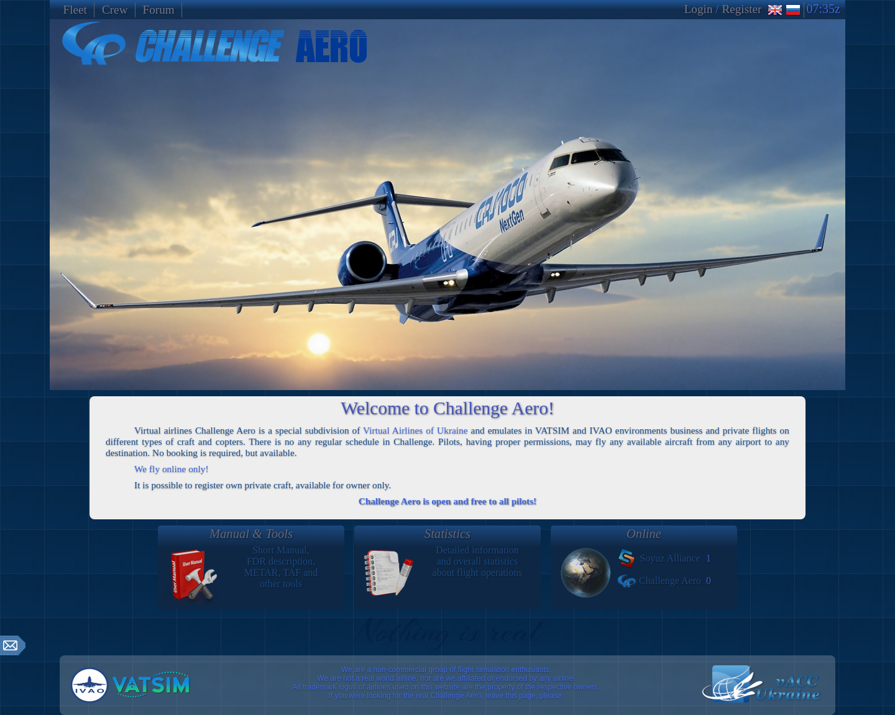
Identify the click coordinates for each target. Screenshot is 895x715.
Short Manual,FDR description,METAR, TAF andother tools (251, 565)
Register (741, 9)
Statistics (447, 533)
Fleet (75, 9)
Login (698, 9)
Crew (115, 9)
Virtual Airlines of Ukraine (415, 430)
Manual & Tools (251, 533)
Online (643, 533)
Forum (159, 9)
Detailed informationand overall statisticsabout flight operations (447, 565)
